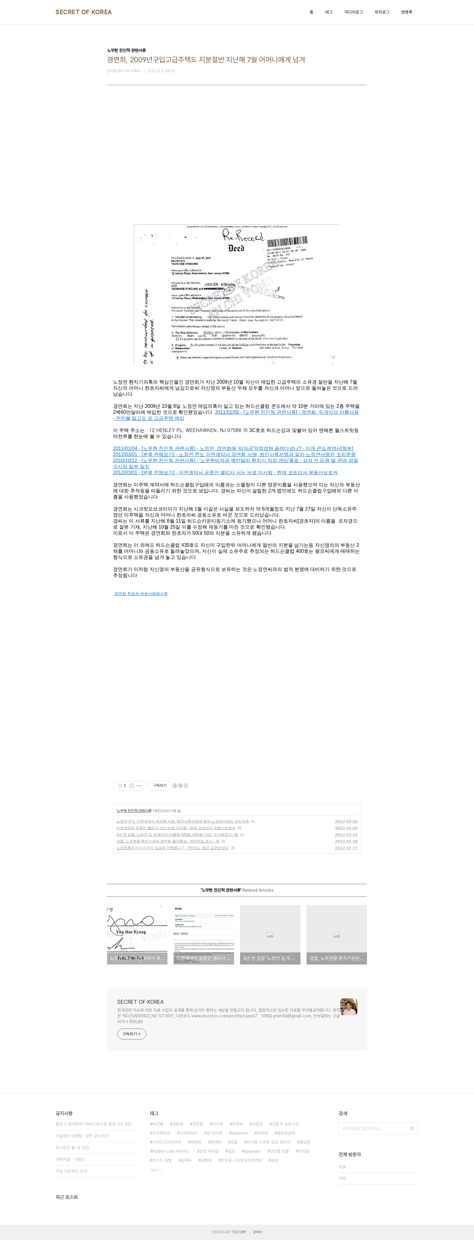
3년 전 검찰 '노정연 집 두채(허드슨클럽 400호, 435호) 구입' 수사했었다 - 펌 (177, 835)
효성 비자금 (209, 1151)
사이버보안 (189, 1133)
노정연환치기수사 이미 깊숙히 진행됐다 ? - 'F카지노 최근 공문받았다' (172, 848)
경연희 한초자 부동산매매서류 (140, 593)
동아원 (215, 1142)
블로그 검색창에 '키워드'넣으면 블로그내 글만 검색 (95, 1124)
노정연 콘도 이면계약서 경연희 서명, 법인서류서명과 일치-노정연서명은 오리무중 (182, 821)
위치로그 (382, 12)
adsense (240, 1133)
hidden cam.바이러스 (171, 1151)
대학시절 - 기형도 (70, 1159)
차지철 (303, 1151)
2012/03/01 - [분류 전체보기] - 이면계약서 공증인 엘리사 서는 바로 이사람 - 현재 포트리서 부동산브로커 (225, 472)
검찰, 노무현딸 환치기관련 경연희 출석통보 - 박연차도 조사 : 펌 (167, 841)
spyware (252, 1151)
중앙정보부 (286, 1133)
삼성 (274, 1160)
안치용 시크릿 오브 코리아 (268, 1142)
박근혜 (157, 1124)
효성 (231, 1151)
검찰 (234, 1142)
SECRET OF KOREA (84, 12)
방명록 (406, 12)
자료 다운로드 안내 (71, 1171)
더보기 (154, 1170)
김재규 (186, 1160)
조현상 (177, 1124)
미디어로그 (354, 12)
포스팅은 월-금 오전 (72, 1147)
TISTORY (239, 1232)
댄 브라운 (214, 1133)
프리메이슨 (161, 1133)
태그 (329, 12)
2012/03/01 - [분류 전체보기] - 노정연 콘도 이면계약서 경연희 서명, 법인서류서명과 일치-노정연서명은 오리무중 (234, 454)
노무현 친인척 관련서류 (134, 811)
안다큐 (217, 1124)
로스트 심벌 (162, 1160)
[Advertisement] (237, 166)
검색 (412, 1128)
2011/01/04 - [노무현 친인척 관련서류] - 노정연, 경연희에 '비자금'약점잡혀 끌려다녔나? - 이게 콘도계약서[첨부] (233, 448)
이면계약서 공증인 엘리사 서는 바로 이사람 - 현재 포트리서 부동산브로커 (175, 828)
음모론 (304, 1142)
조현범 (197, 1124)
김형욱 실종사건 (285, 1124)
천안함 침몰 (279, 1151)
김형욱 (206, 1160)
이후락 (237, 1124)
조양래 (262, 1133)
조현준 (257, 1124)
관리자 (257, 1232)
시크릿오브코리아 (166, 1142)
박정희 (195, 1142)
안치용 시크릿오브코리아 (241, 1160)
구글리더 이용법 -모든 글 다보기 (82, 1135)
